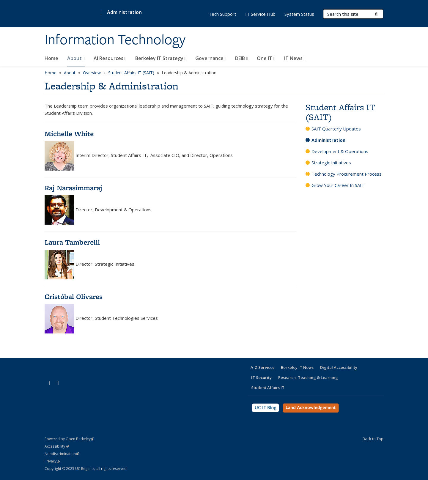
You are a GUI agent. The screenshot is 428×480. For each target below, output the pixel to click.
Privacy (52, 461)
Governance (210, 58)
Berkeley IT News (297, 367)
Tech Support (222, 14)
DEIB (241, 58)
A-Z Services (262, 367)
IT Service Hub (260, 14)
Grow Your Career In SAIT (337, 185)
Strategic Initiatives (331, 163)
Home (51, 58)
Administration (124, 12)
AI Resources (110, 58)
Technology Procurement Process (346, 174)
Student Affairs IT (267, 387)
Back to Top (373, 438)
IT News (295, 58)
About (76, 58)
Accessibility (57, 446)
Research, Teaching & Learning (308, 377)
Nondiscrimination (62, 453)
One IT (266, 58)
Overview (92, 72)
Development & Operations (339, 151)
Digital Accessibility (338, 367)
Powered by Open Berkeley (69, 438)
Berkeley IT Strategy (160, 58)
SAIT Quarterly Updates (336, 129)
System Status (299, 14)
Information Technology (115, 39)
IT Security (261, 377)
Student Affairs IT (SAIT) (131, 72)
